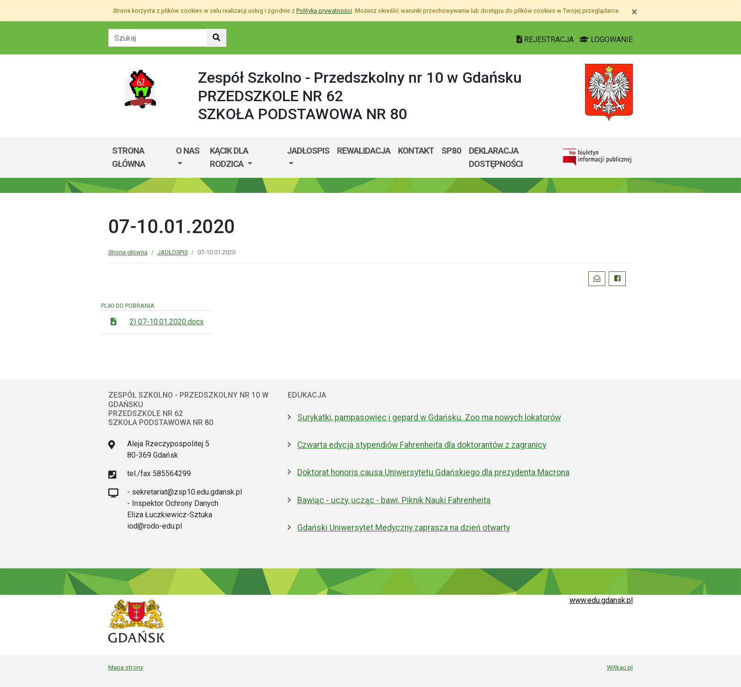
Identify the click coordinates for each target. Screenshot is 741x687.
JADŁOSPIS (308, 151)
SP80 (451, 151)
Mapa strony (125, 667)
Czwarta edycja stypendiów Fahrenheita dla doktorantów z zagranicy (421, 445)
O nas (187, 151)
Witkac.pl (620, 667)
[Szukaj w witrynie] (216, 38)
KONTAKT (416, 151)
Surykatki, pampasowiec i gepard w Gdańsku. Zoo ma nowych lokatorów (429, 417)
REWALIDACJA (363, 151)
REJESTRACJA (546, 39)
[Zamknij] (634, 11)
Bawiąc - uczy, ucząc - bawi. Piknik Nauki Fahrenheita (394, 500)
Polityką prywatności (324, 10)
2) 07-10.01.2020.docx (166, 321)
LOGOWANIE (606, 39)
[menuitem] (189, 157)
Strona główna (128, 157)
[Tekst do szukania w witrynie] (157, 38)
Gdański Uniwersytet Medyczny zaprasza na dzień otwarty (403, 527)
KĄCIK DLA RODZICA (229, 157)
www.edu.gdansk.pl (601, 600)
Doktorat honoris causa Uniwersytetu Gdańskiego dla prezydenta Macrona (433, 472)
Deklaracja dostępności (496, 157)
